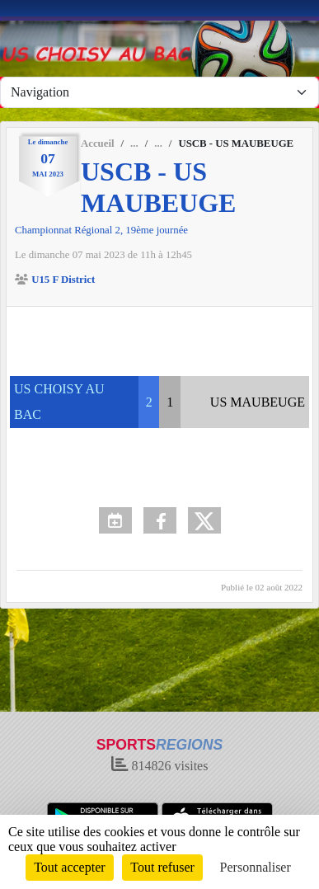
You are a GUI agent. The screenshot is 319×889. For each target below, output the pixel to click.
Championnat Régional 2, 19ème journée (101, 230)
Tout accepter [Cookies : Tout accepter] (69, 867)
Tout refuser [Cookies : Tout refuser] (162, 867)
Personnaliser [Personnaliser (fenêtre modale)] (255, 867)
